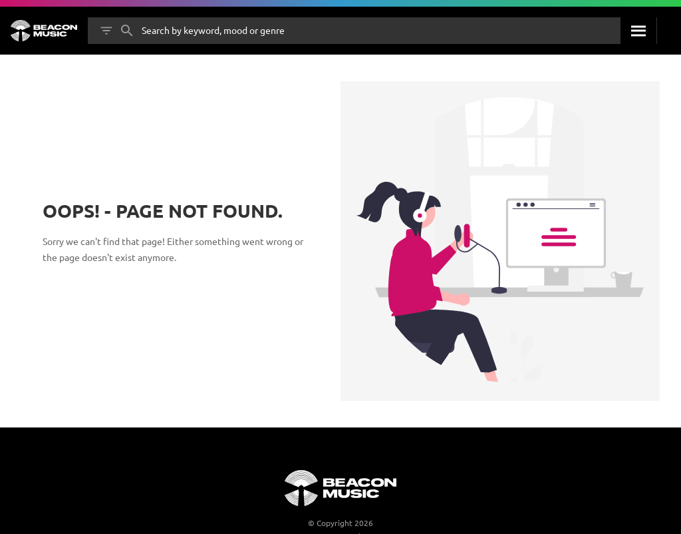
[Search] (638, 31)
